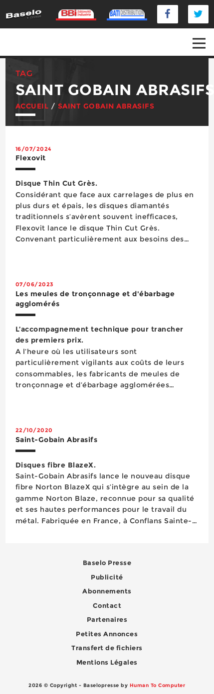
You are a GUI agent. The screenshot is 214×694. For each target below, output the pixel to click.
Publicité (107, 577)
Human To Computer (158, 685)
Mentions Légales (107, 662)
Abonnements (107, 591)
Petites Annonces (107, 634)
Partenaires (107, 619)
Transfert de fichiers (107, 648)
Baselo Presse (107, 563)
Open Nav (203, 36)
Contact (107, 605)
